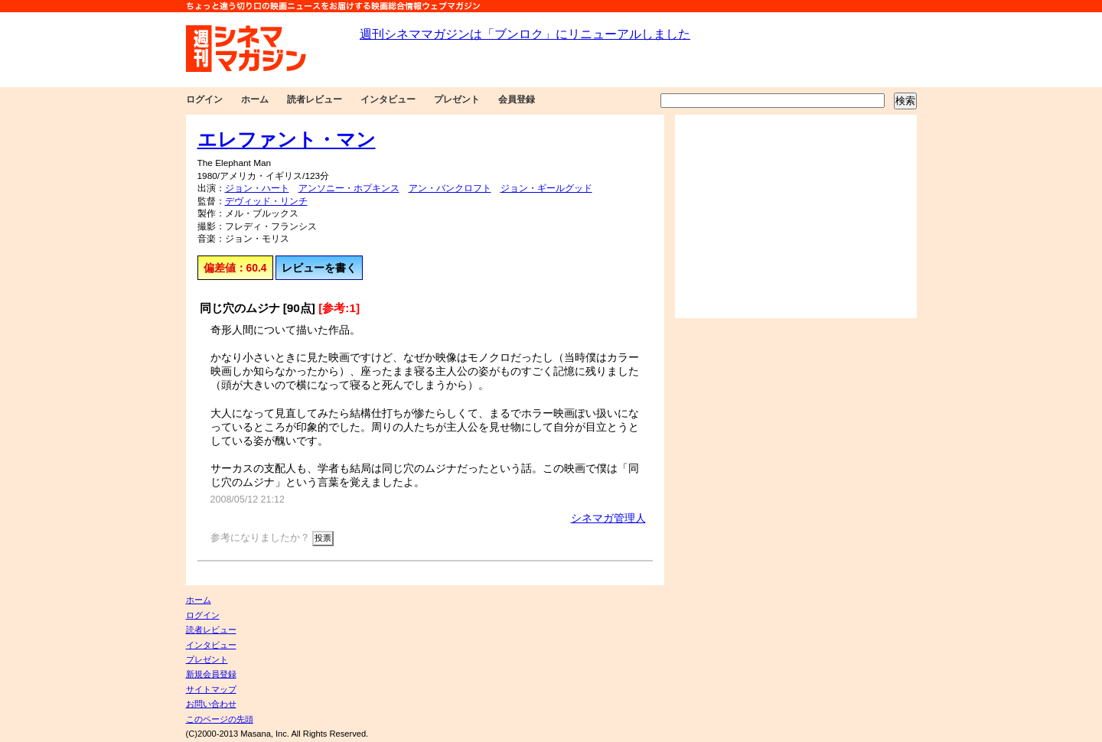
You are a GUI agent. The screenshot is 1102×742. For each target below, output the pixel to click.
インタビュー (388, 99)
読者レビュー (314, 99)
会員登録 (516, 99)
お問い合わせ (211, 703)
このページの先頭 (219, 719)
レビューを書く (319, 268)
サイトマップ (211, 689)
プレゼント (457, 99)
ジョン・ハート (257, 188)
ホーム (255, 99)
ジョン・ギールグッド (546, 188)
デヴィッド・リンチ (266, 201)
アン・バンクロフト (450, 188)
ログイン (204, 99)
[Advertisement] (796, 216)
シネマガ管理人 (608, 518)
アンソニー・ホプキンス (348, 188)
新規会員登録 (211, 674)
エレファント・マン (286, 139)
